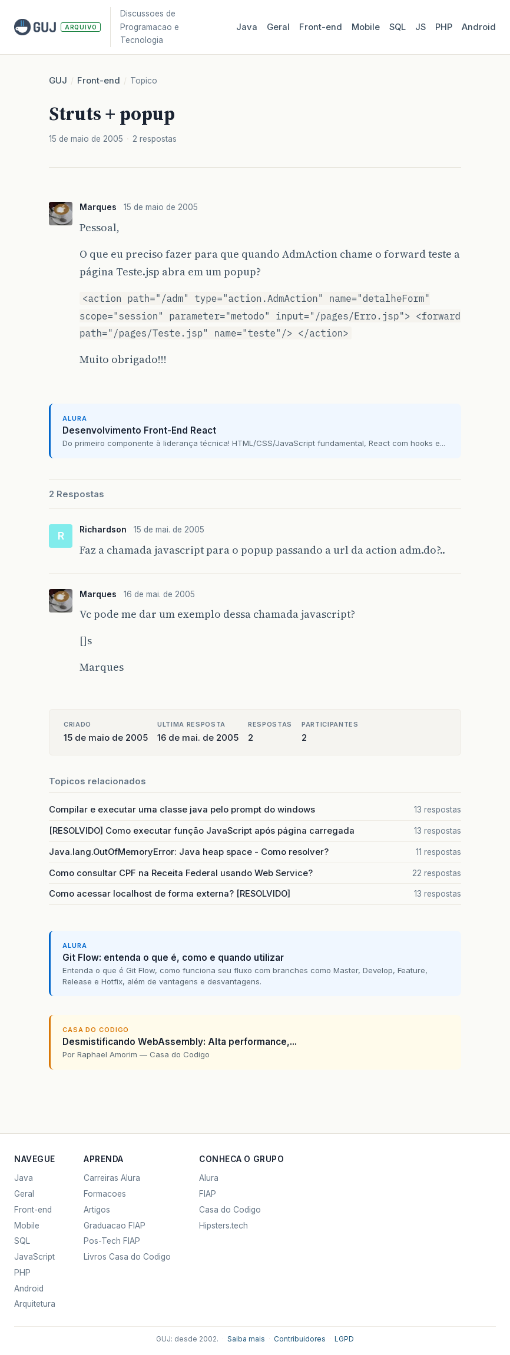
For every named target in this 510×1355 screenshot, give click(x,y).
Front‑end (320, 27)
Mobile (366, 27)
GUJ (58, 80)
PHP (443, 27)
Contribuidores (300, 1339)
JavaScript (34, 1256)
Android (479, 27)
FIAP (207, 1193)
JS (420, 27)
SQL (397, 27)
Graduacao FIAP (114, 1225)
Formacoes (105, 1193)
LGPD (344, 1339)
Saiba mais (246, 1339)
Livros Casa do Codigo (127, 1256)
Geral (278, 27)
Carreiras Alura (112, 1178)
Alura (208, 1178)
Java (246, 27)
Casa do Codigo (230, 1209)
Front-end (98, 80)
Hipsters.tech (223, 1225)
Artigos (97, 1209)
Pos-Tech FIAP (112, 1241)
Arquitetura (34, 1304)
